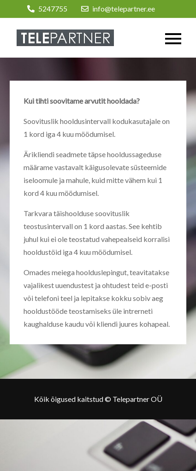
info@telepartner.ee (118, 8)
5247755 (47, 8)
